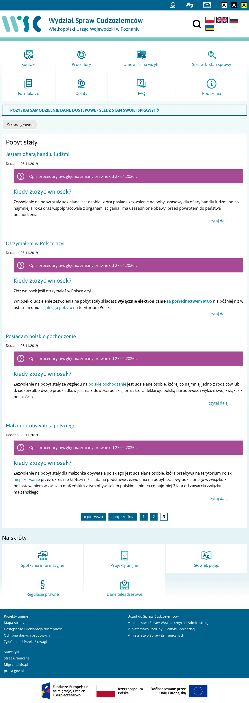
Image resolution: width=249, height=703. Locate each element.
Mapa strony (14, 622)
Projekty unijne (16, 616)
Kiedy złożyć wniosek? (42, 191)
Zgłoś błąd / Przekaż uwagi (25, 641)
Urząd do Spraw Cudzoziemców (153, 616)
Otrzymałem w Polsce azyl (35, 243)
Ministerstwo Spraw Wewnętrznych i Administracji (168, 622)
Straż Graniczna (17, 658)
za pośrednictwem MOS (189, 301)
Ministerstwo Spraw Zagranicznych (155, 635)
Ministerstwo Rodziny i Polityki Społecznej (161, 629)
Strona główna (20, 124)
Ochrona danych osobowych (27, 635)
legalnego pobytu (56, 307)
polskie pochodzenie (107, 384)
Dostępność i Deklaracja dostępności (33, 629)
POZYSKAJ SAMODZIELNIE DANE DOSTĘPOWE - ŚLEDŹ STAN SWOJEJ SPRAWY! (82, 110)
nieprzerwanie (27, 479)
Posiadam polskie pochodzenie (41, 336)
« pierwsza (93, 516)
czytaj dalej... (219, 221)
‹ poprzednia (122, 516)
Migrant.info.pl (16, 664)
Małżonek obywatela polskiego (41, 425)
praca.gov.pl (14, 670)
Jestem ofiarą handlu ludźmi (38, 154)
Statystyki (11, 651)
